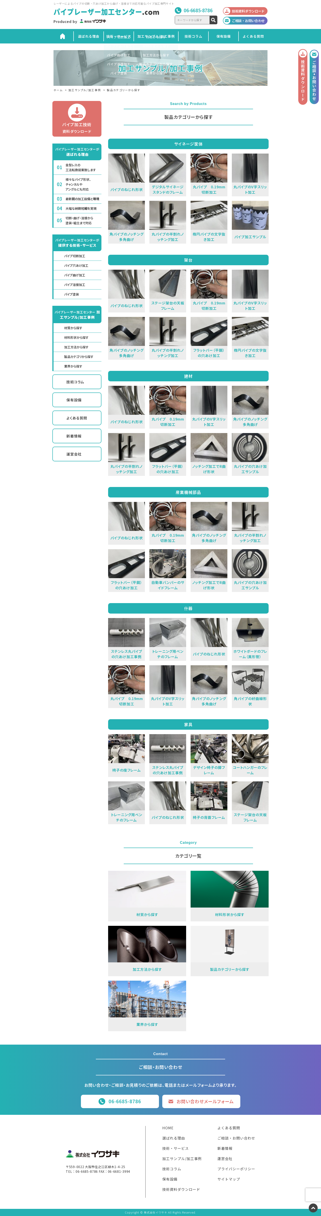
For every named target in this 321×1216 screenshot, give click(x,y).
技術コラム (193, 36)
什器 (188, 608)
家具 (188, 724)
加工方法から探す (76, 347)
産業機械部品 (188, 492)
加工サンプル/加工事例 (156, 36)
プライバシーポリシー (236, 1169)
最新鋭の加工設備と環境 (82, 199)
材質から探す (73, 328)
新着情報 (74, 436)
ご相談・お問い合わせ (236, 1138)
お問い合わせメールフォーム (205, 1101)
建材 (188, 376)
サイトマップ (228, 1179)
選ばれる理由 (88, 36)
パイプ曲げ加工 (74, 275)
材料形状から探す (76, 337)
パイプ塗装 (71, 294)
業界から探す (73, 366)
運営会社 (74, 454)
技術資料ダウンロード (181, 1189)
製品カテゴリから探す (78, 356)
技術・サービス (118, 36)
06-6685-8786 (198, 10)
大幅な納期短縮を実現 (81, 208)
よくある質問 (253, 36)
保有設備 (223, 36)
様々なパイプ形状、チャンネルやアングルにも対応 (78, 184)
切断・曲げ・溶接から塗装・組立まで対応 (79, 220)
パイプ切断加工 (74, 256)
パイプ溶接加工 (74, 284)
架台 (188, 260)
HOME (167, 1128)
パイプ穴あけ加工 (76, 265)
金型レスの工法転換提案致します (81, 167)
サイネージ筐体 (188, 144)
